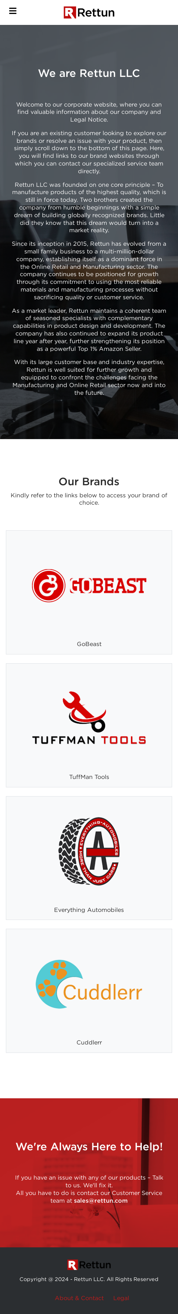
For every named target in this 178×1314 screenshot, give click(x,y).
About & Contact (79, 1298)
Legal (121, 1298)
